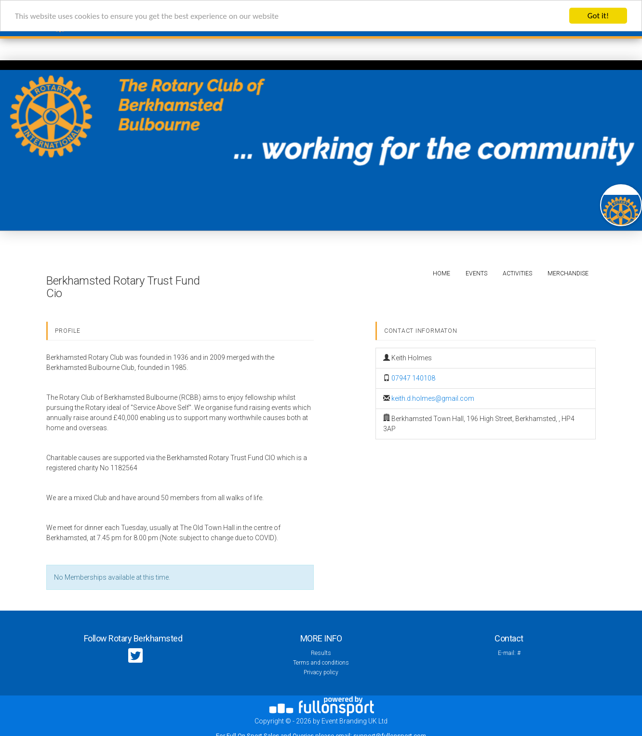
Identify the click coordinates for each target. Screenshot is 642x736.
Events (476, 273)
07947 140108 (413, 378)
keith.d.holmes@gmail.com (432, 398)
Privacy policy (321, 672)
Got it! (598, 16)
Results (321, 653)
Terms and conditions (321, 662)
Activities (517, 273)
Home (441, 273)
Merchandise (568, 273)
